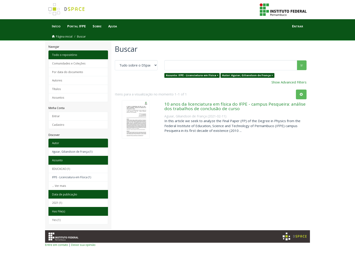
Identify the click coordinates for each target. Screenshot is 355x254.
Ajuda (112, 26)
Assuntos (58, 97)
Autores (57, 80)
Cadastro (58, 124)
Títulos (56, 89)
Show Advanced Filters (289, 82)
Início (56, 26)
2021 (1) (57, 202)
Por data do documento (67, 72)
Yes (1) (56, 220)
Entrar (56, 116)
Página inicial (64, 36)
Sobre (97, 26)
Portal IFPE (76, 26)
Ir (301, 65)
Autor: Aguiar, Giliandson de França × (247, 75)
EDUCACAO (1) (61, 169)
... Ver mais (59, 186)
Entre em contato (56, 245)
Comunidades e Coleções (69, 63)
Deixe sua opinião (83, 245)
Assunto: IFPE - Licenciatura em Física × (192, 75)
